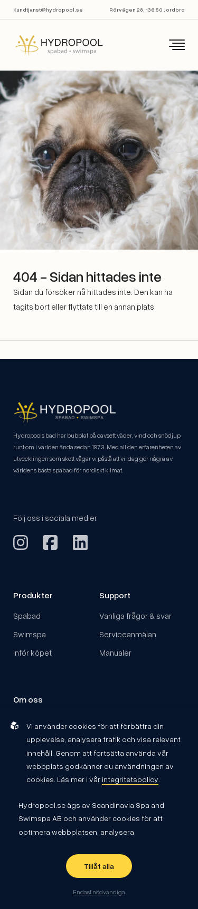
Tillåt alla (99, 866)
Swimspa (29, 634)
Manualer (115, 652)
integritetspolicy (130, 779)
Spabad (27, 615)
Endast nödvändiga (99, 891)
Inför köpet (32, 652)
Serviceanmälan (127, 634)
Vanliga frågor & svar (135, 615)
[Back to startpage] (51, 45)
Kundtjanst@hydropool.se (48, 9)
